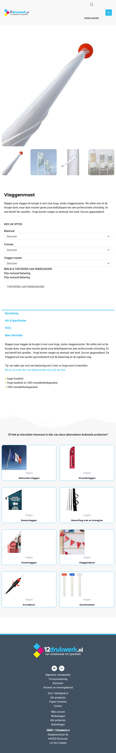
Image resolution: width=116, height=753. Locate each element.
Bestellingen (58, 724)
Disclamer (58, 683)
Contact (58, 706)
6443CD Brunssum (58, 738)
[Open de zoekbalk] (91, 4)
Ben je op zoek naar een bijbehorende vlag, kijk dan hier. (35, 369)
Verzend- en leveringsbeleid (58, 687)
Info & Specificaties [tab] (15, 320)
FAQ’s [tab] (8, 328)
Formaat (8, 244)
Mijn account (58, 711)
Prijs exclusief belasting (17, 273)
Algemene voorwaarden (58, 674)
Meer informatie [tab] (14, 335)
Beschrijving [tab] (11, 313)
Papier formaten (58, 701)
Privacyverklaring (58, 679)
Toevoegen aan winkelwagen (25, 286)
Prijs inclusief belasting (17, 277)
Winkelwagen (91, 18)
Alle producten (58, 697)
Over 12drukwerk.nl (58, 693)
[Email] (61, 668)
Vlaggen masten (13, 257)
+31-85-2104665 (58, 743)
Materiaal (9, 231)
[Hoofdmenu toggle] (108, 12)
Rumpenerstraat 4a (58, 734)
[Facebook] (54, 668)
